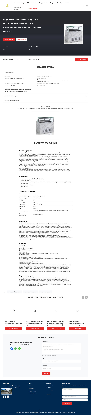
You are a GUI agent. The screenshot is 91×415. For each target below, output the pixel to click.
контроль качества (32, 391)
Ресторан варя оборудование (48, 393)
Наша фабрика (31, 388)
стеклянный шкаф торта (14, 291)
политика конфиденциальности (54, 409)
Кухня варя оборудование (50, 390)
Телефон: (45, 365)
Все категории (48, 396)
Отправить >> (67, 403)
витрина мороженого (46, 291)
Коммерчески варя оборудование (49, 386)
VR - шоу (59, 3)
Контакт (46, 373)
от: (43, 358)
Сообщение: (45, 341)
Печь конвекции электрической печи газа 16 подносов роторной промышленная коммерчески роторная (13, 325)
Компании (31, 385)
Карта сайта (33, 409)
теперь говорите (9, 39)
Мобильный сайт (41, 409)
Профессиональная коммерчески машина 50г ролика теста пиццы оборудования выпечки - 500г (76, 325)
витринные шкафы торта (30, 291)
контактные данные (33, 393)
